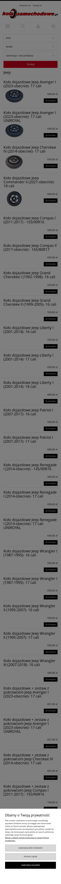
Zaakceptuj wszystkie (30, 865)
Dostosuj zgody (30, 856)
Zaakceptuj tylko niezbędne (31, 848)
